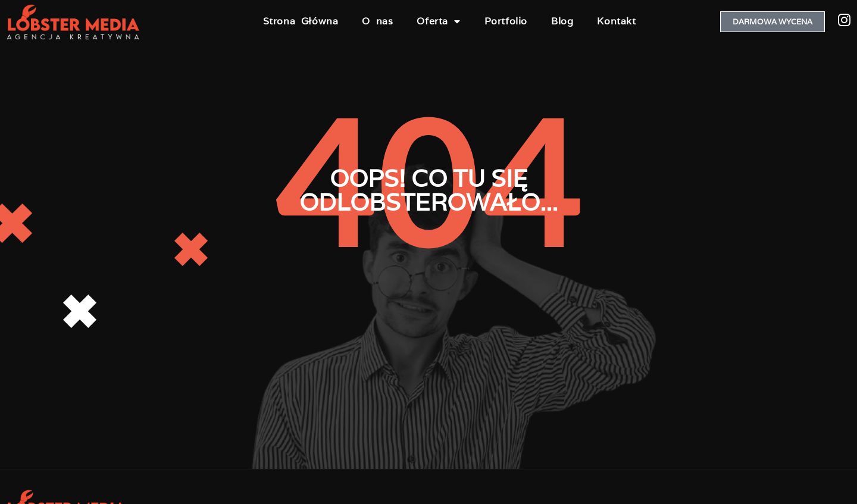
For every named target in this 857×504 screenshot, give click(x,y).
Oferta (438, 21)
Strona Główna (301, 21)
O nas (377, 21)
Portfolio (505, 21)
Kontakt (616, 21)
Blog (562, 21)
